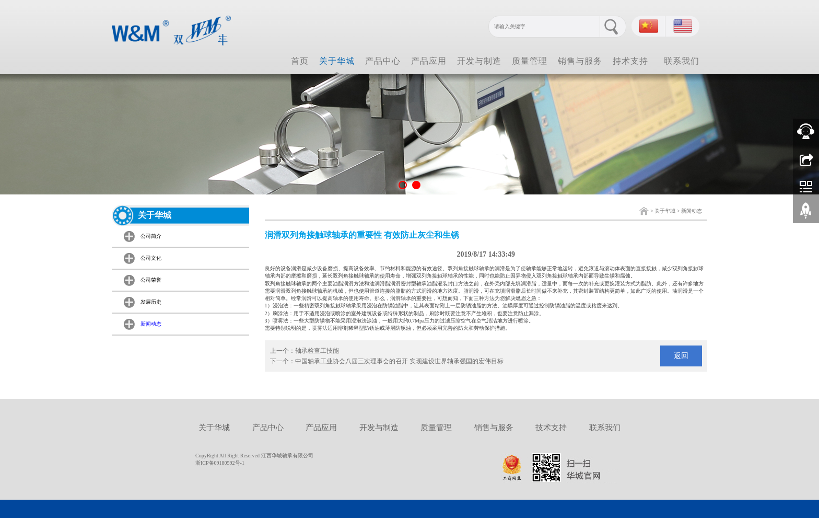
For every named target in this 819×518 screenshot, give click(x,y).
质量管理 (529, 60)
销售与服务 (580, 60)
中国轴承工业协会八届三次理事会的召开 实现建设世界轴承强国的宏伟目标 (399, 361)
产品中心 (383, 60)
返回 (681, 356)
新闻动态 (691, 211)
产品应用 (429, 60)
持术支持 (630, 60)
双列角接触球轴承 (468, 268)
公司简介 (151, 236)
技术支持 (551, 427)
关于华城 (337, 60)
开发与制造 (479, 60)
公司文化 (151, 258)
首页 (300, 60)
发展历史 (151, 302)
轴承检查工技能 (317, 350)
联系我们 (681, 60)
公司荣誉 (151, 280)
